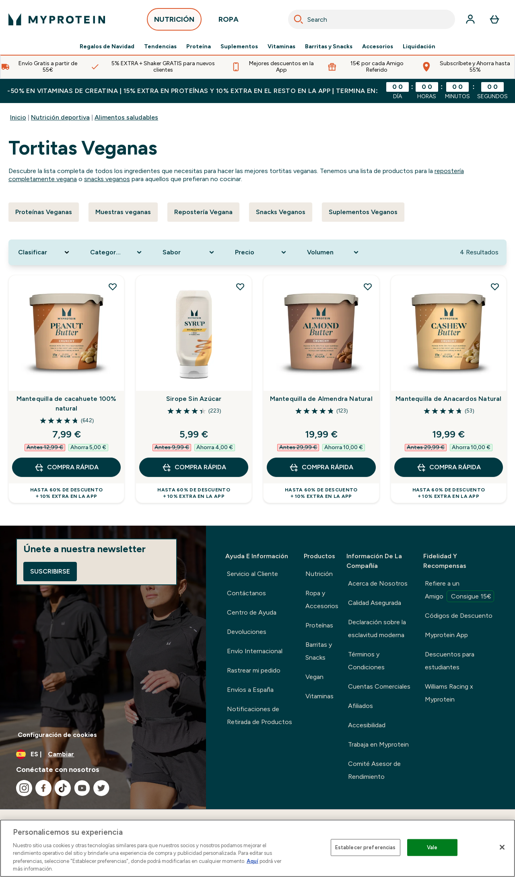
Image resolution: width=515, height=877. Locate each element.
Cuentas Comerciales (379, 686)
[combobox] (371, 19)
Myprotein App (446, 635)
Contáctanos (246, 593)
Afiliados (360, 706)
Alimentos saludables (126, 117)
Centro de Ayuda (251, 612)
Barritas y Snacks (328, 47)
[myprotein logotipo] (56, 19)
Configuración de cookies (57, 735)
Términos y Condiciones (366, 660)
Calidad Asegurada (374, 603)
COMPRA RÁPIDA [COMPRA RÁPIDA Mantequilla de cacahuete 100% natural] (66, 467)
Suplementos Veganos (363, 212)
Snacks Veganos (280, 212)
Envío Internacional (254, 651)
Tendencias (160, 47)
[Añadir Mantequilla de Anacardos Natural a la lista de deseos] (495, 287)
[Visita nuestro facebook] (43, 788)
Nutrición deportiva (60, 117)
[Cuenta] (470, 19)
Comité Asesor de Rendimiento (374, 770)
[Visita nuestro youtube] (82, 788)
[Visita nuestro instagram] (24, 788)
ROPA (228, 21)
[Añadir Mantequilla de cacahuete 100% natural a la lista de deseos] (113, 287)
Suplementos (239, 47)
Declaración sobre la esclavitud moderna (377, 628)
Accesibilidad (366, 725)
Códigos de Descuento (458, 615)
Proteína (198, 47)
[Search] (298, 19)
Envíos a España (250, 689)
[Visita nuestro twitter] (101, 788)
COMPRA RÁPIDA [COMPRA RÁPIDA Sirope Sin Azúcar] (194, 467)
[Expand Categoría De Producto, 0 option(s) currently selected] (117, 252)
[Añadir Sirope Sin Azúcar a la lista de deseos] (240, 287)
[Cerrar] (502, 847)
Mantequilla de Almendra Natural (321, 398)
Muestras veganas (123, 212)
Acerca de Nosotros (378, 583)
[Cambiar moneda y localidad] (103, 754)
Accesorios (377, 47)
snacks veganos (107, 179)
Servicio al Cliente (252, 574)
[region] (257, 848)
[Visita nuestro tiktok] (63, 788)
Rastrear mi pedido (253, 670)
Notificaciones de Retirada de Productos (259, 715)
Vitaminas (281, 47)
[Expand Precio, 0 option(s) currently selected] (262, 252)
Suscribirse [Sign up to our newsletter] (50, 571)
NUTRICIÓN (174, 21)
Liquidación (419, 47)
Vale (432, 847)
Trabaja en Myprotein (378, 744)
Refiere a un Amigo (459, 591)
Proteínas (319, 625)
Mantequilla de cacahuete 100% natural (66, 403)
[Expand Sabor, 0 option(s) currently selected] (189, 252)
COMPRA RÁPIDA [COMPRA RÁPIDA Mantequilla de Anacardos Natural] (448, 467)
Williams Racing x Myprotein (449, 693)
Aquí (252, 861)
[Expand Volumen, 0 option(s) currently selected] (334, 252)
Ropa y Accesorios (321, 599)
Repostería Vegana (203, 212)
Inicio (18, 117)
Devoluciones (246, 632)
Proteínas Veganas (43, 212)
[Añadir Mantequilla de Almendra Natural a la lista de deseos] (368, 287)
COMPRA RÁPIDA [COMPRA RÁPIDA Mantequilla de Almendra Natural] (321, 467)
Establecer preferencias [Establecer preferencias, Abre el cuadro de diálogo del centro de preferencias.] (365, 847)
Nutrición (319, 574)
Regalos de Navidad (107, 47)
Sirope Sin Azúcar (193, 398)
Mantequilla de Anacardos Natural (448, 398)
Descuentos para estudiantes (449, 660)
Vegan (314, 677)
